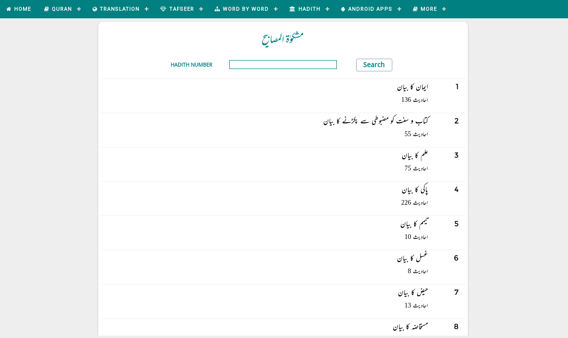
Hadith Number (191, 64)
